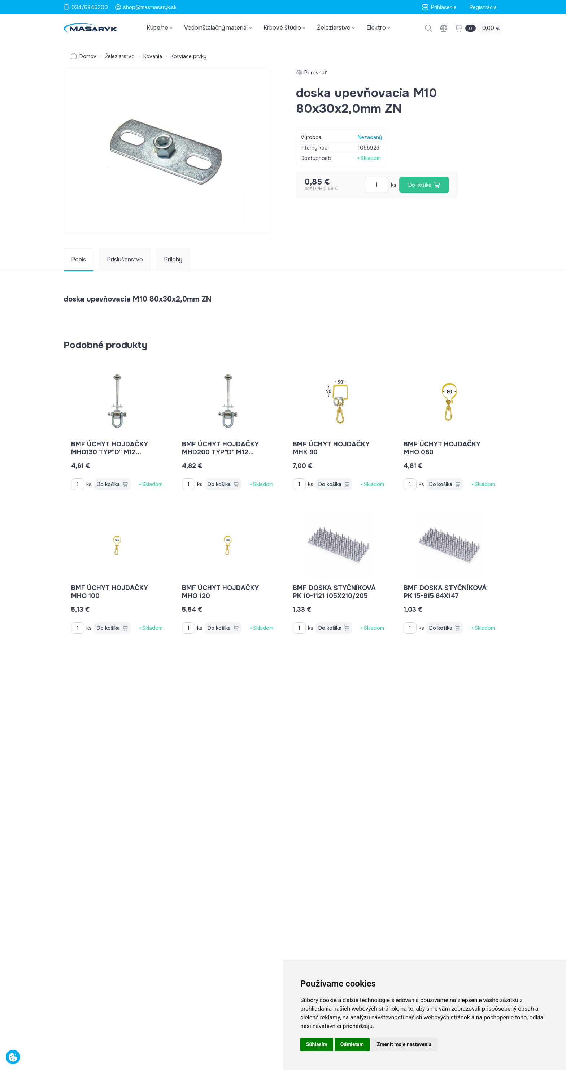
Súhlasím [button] (316, 1044)
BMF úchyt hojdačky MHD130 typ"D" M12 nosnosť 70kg (109, 452)
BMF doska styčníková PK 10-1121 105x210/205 (334, 592)
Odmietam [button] (352, 1044)
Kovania (152, 56)
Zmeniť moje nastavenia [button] (404, 1044)
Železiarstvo (120, 56)
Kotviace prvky (188, 56)
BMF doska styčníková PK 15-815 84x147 (445, 592)
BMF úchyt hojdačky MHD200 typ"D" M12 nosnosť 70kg (220, 452)
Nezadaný (370, 137)
